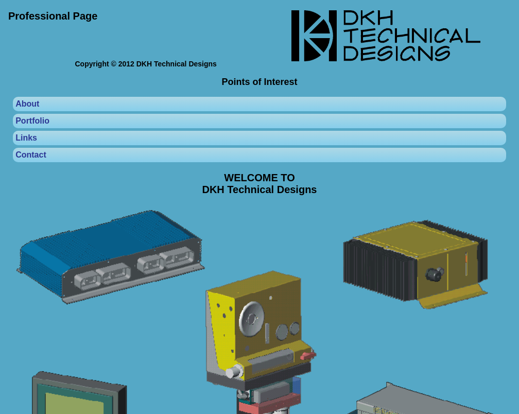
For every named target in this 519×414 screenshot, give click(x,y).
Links (26, 137)
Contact (30, 154)
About (27, 103)
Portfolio (32, 120)
